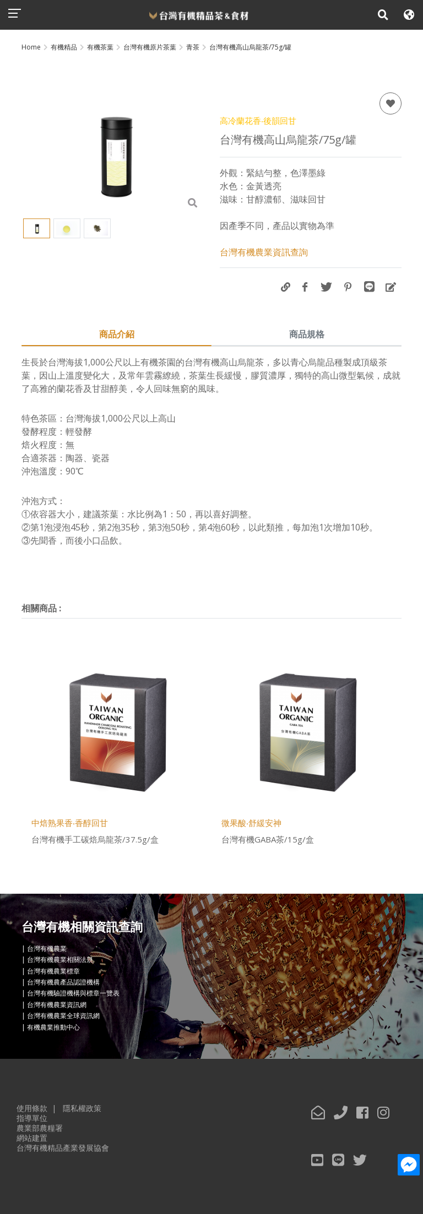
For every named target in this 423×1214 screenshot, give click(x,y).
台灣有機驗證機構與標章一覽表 (73, 993)
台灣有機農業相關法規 (60, 960)
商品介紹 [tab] (116, 334)
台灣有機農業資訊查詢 (264, 252)
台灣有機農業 (47, 948)
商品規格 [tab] (306, 334)
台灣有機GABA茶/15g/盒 (267, 839)
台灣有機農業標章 (53, 971)
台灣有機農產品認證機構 (63, 982)
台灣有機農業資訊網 (56, 1004)
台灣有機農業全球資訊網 (63, 1015)
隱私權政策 (82, 1108)
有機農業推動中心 (53, 1027)
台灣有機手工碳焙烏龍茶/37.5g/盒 (95, 839)
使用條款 (32, 1108)
